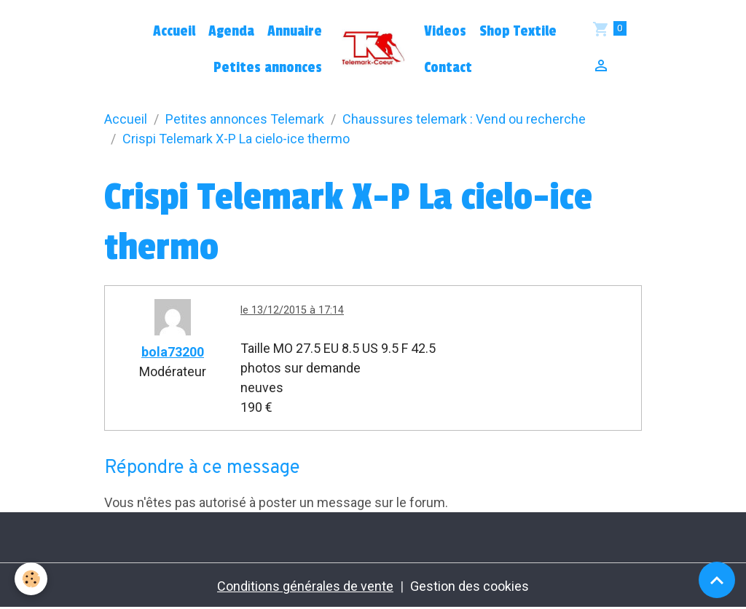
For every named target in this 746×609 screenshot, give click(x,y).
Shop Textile (518, 31)
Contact (448, 67)
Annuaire (294, 31)
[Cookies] (31, 578)
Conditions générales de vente (305, 586)
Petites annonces (267, 67)
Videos (445, 31)
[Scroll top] (717, 580)
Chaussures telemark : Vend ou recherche (464, 119)
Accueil (174, 31)
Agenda (231, 31)
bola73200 (172, 351)
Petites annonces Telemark (244, 119)
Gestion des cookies (469, 586)
